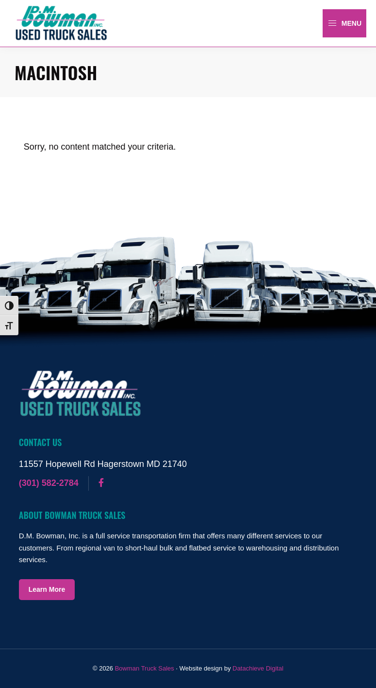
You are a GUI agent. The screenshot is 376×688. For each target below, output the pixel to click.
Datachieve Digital (257, 668)
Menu (344, 23)
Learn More (47, 589)
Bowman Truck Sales (144, 668)
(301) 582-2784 (49, 483)
